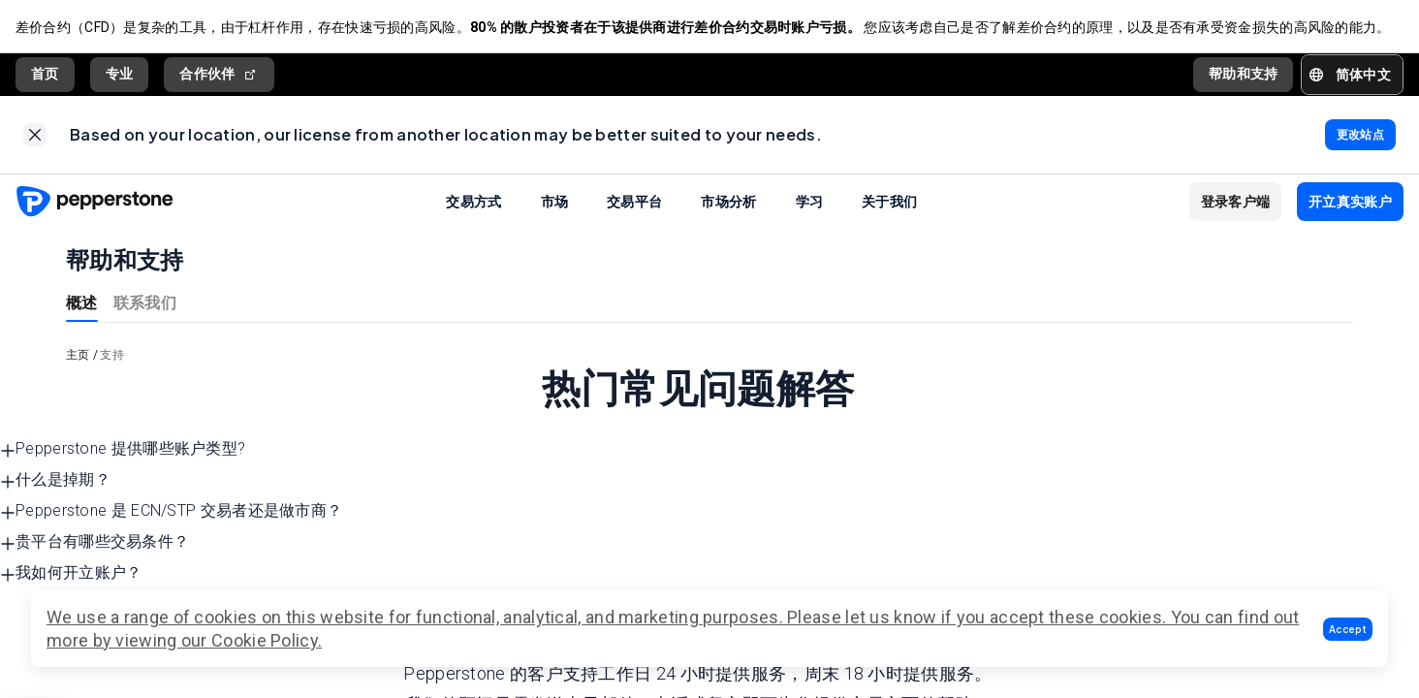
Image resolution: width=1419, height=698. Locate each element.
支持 (112, 355)
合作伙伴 (219, 75)
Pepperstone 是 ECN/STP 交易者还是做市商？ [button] (171, 511)
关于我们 (889, 201)
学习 (810, 201)
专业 (120, 74)
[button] (1347, 629)
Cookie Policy (264, 640)
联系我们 (144, 302)
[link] (35, 135)
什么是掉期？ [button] (55, 480)
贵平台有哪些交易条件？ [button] (94, 542)
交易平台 (634, 201)
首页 (45, 74)
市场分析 (728, 201)
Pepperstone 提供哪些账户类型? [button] (122, 449)
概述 (82, 302)
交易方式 (473, 201)
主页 (78, 355)
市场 (555, 201)
